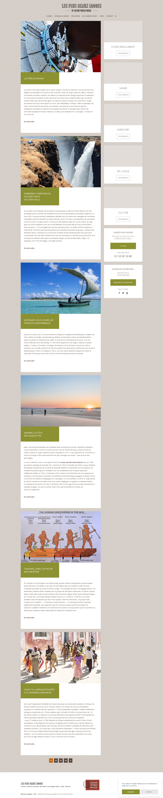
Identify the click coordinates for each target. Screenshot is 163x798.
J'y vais (123, 246)
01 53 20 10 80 (123, 256)
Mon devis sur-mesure (123, 282)
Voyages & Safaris (61, 16)
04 (66, 760)
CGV (35, 794)
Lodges (49, 16)
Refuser (149, 792)
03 (61, 760)
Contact (109, 16)
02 (56, 760)
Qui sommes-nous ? (90, 16)
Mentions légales (26, 794)
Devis (102, 16)
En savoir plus (29, 122)
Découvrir (75, 16)
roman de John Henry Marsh (71, 462)
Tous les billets (123, 53)
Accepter (131, 792)
